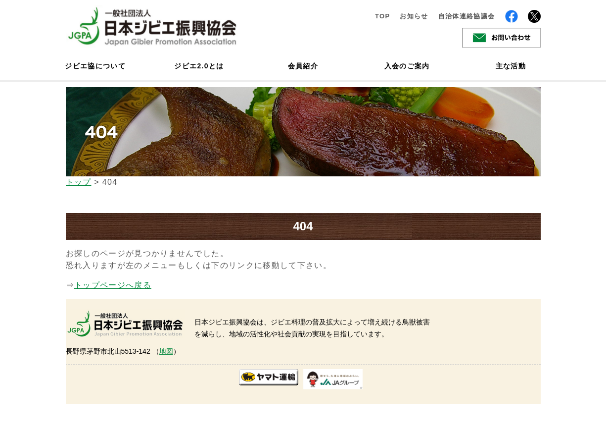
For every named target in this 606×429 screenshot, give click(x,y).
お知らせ (414, 16)
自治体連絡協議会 (466, 16)
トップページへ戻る (112, 285)
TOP (382, 16)
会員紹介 (303, 66)
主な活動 (511, 66)
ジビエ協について (95, 66)
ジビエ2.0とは (199, 66)
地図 (166, 351)
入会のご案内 (407, 66)
